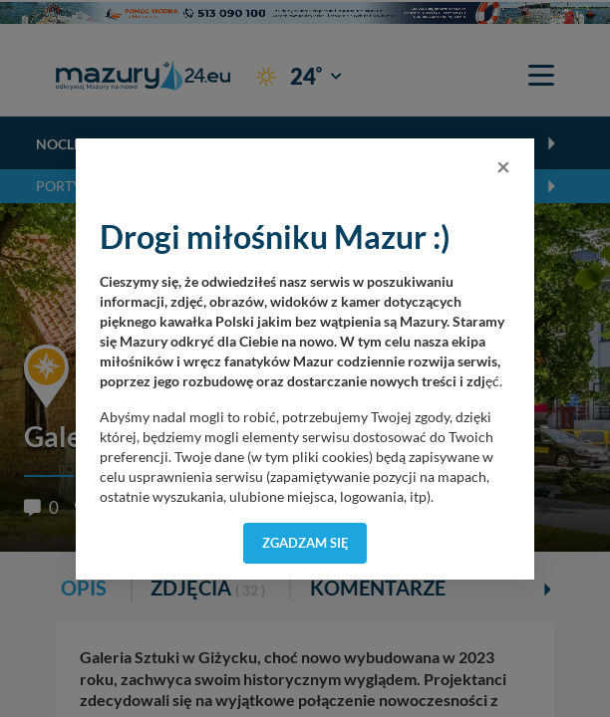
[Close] (503, 166)
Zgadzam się (305, 543)
